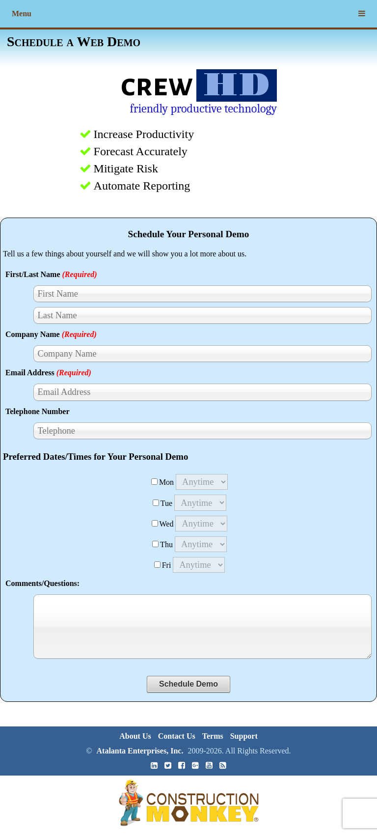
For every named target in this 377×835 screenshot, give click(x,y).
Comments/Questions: (42, 583)
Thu (162, 544)
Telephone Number (37, 411)
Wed (163, 524)
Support (244, 736)
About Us (135, 736)
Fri (162, 565)
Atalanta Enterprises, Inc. (140, 751)
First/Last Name (51, 274)
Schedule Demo (188, 684)
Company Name (51, 334)
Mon (162, 482)
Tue (162, 503)
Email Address (48, 372)
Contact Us (176, 736)
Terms (212, 736)
